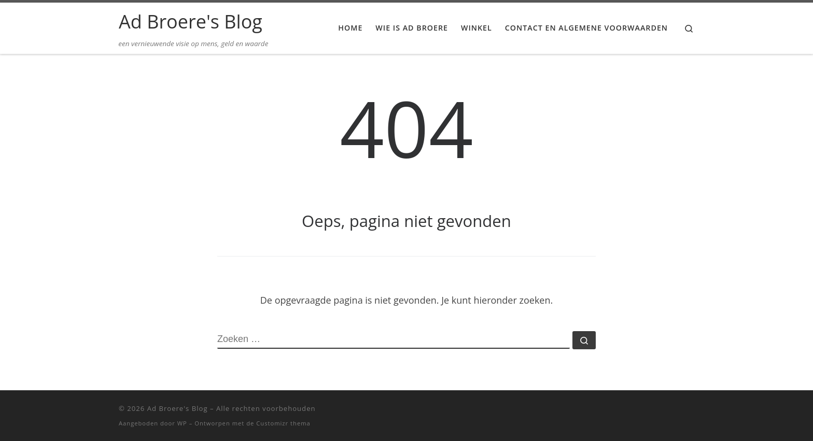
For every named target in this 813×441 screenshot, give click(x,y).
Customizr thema (283, 423)
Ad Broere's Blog (177, 408)
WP (182, 423)
